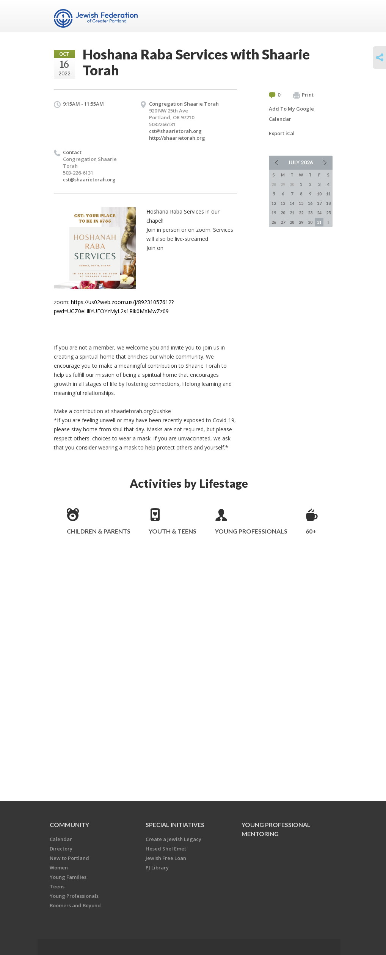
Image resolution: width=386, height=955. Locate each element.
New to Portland (69, 858)
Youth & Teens (172, 531)
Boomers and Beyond (75, 905)
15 (301, 203)
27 (283, 222)
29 (301, 222)
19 (273, 212)
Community (69, 824)
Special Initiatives (175, 824)
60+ (311, 531)
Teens (57, 886)
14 (292, 203)
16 (310, 203)
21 (292, 212)
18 (328, 203)
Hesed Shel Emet (166, 848)
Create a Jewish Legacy (173, 839)
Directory (61, 848)
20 (283, 212)
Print (303, 95)
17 (319, 203)
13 (283, 203)
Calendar (61, 839)
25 (328, 212)
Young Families (68, 877)
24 (319, 212)
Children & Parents (98, 531)
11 (328, 193)
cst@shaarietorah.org (175, 131)
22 (301, 212)
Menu (324, 16)
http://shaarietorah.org (177, 137)
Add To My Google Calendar (291, 113)
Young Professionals (251, 531)
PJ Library (157, 867)
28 (292, 222)
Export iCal (282, 133)
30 (310, 222)
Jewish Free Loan (166, 858)
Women (59, 867)
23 (310, 212)
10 (319, 193)
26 (273, 222)
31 (319, 222)
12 (273, 203)
